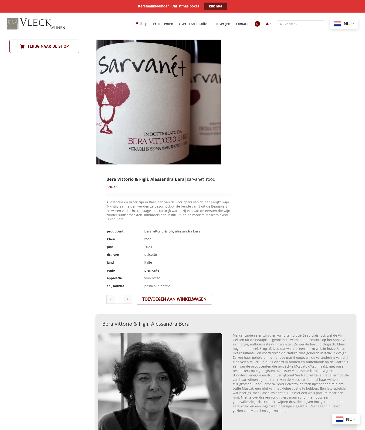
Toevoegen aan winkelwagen (174, 299)
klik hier (215, 6)
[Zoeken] (281, 23)
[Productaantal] (119, 299)
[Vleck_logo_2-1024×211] (36, 19)
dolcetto (150, 254)
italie (148, 262)
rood (148, 239)
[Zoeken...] (301, 23)
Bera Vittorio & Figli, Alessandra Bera (172, 231)
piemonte (151, 270)
